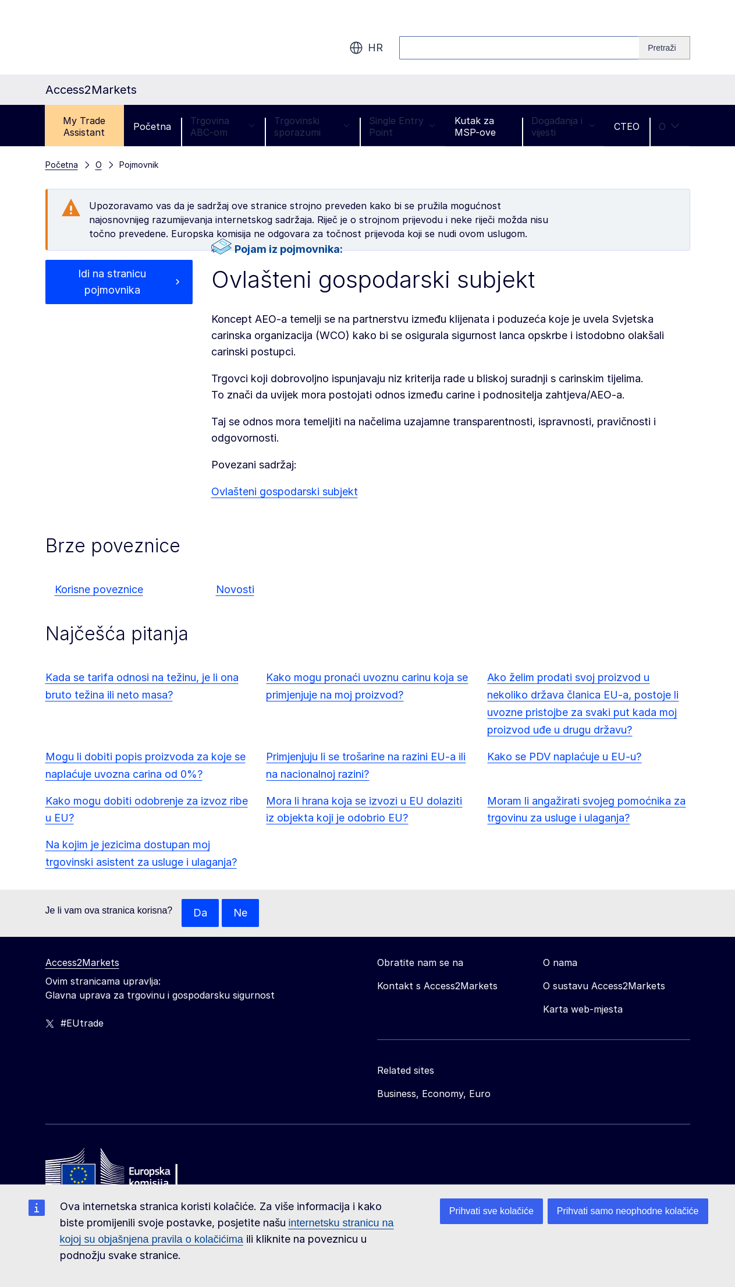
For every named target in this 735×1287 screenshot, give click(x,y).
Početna (152, 126)
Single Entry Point (402, 126)
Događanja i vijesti (563, 126)
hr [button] (366, 48)
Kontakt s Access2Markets (437, 986)
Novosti (235, 589)
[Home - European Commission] (129, 1170)
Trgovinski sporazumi (312, 126)
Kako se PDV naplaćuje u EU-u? (564, 756)
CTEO (627, 126)
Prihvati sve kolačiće (491, 1211)
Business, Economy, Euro (434, 1093)
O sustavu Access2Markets (604, 986)
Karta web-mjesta (583, 1009)
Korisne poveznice (99, 589)
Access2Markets (82, 962)
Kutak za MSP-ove (475, 126)
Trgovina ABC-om (222, 126)
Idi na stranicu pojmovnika (112, 281)
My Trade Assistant (84, 126)
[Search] (664, 47)
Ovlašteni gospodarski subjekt (284, 491)
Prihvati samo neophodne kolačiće (628, 1211)
